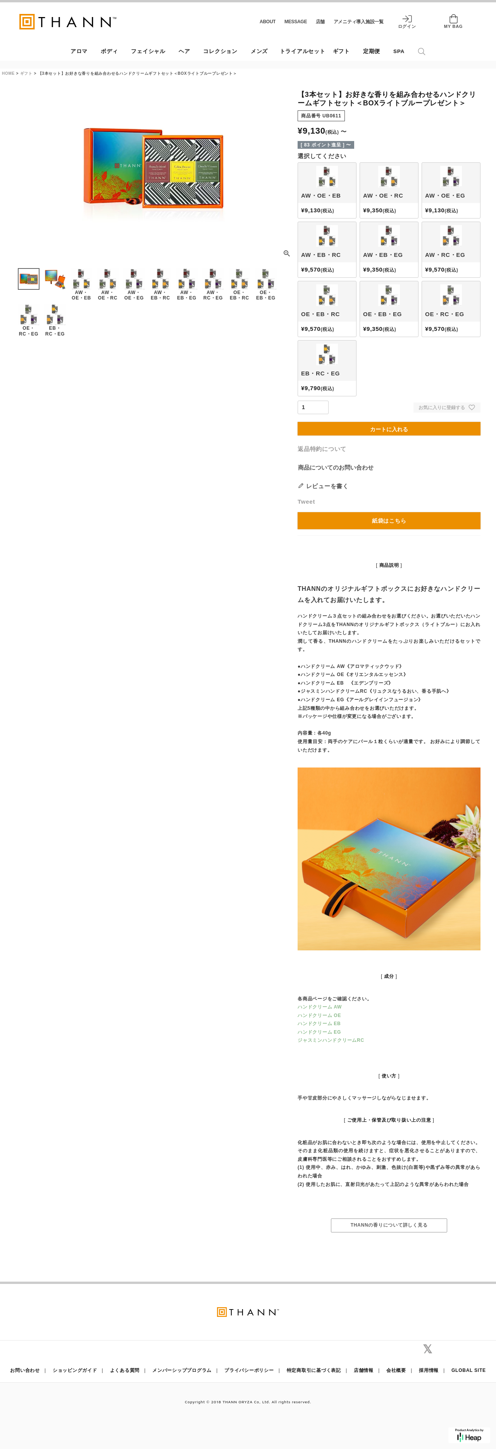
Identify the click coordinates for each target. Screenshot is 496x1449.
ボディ (109, 51)
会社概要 (396, 1370)
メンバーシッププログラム (182, 1370)
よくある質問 (125, 1370)
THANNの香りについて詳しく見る (389, 1225)
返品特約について (322, 449)
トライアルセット (303, 51)
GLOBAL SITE (468, 1370)
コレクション (220, 51)
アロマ (79, 51)
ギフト (341, 51)
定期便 (371, 51)
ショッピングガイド (75, 1370)
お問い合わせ (25, 1370)
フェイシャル (148, 51)
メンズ (259, 51)
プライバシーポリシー (249, 1370)
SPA (399, 51)
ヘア (184, 51)
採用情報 (429, 1370)
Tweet (306, 501)
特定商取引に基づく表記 (314, 1370)
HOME (8, 73)
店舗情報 (364, 1370)
